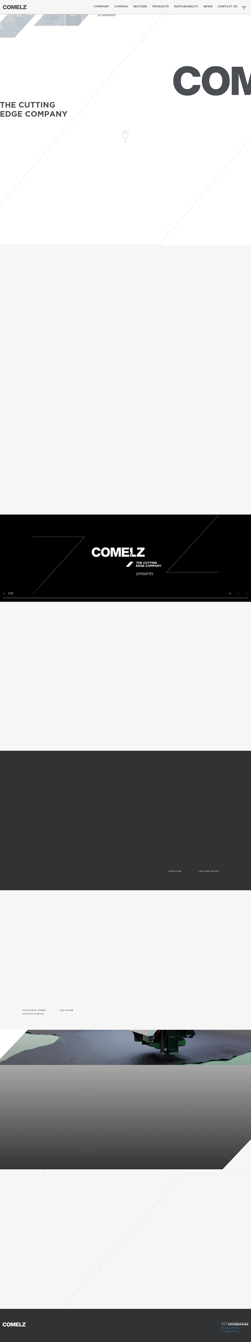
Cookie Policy (230, 1331)
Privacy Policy (230, 1328)
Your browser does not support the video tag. (125, 558)
